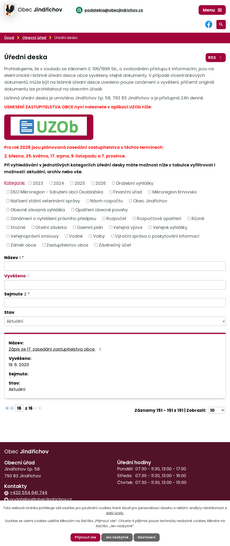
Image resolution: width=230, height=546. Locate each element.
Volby (99, 236)
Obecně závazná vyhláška (38, 209)
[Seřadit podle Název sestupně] (23, 258)
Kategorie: (14, 183)
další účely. (115, 513)
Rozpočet (116, 218)
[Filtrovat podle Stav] (115, 321)
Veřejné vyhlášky (170, 227)
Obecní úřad (34, 37)
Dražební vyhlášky (134, 183)
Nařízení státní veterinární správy (45, 201)
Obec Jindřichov (150, 201)
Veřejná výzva (127, 227)
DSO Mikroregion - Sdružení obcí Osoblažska (57, 192)
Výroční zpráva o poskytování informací (157, 236)
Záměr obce (23, 245)
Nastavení (146, 537)
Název (12, 257)
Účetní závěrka (51, 227)
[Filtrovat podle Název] (115, 266)
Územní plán (90, 227)
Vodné (76, 236)
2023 (38, 183)
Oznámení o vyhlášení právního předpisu (53, 218)
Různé (198, 218)
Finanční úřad (127, 192)
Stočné (18, 227)
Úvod (9, 37)
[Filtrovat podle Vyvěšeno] (115, 285)
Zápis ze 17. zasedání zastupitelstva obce (56, 349)
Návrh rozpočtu (106, 201)
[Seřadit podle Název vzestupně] (23, 256)
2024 (58, 183)
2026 (100, 183)
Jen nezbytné (117, 537)
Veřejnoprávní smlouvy (35, 236)
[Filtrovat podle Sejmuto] (115, 302)
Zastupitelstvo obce (67, 245)
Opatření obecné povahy (101, 209)
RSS (215, 57)
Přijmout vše (85, 537)
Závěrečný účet (115, 245)
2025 (80, 183)
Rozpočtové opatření (159, 218)
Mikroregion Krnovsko (174, 192)
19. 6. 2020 (19, 365)
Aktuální (17, 389)
